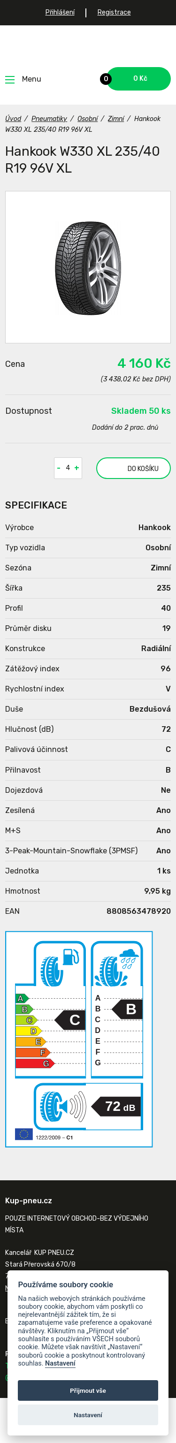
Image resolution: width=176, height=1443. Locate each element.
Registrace (114, 12)
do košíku (133, 468)
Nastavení (60, 1363)
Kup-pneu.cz (88, 46)
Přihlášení (60, 12)
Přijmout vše (88, 1390)
